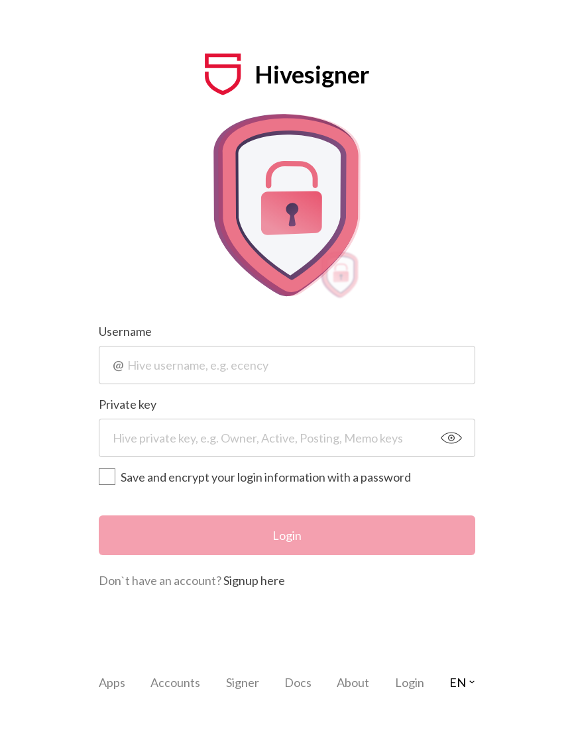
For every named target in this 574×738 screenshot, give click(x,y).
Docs (298, 682)
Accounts (175, 682)
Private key (127, 404)
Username (125, 331)
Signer (242, 682)
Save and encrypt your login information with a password (255, 476)
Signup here (254, 580)
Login (287, 535)
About (353, 682)
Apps (112, 682)
